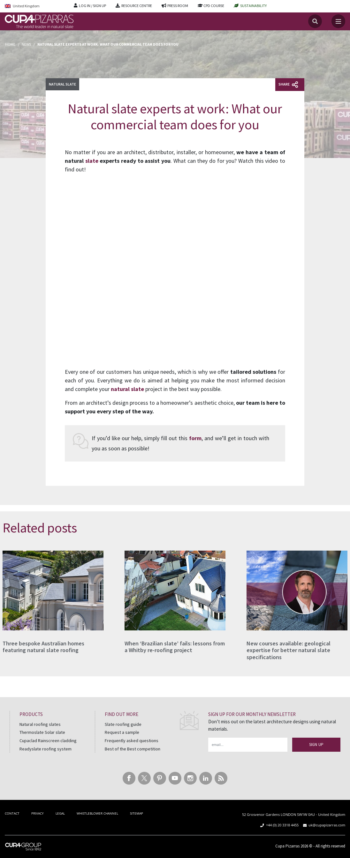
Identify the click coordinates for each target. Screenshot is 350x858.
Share (288, 84)
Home (10, 44)
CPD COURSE (213, 5)
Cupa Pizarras (287, 846)
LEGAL (60, 813)
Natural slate (62, 84)
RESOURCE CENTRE (136, 5)
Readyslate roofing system (45, 749)
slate (91, 160)
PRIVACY (37, 813)
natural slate (127, 389)
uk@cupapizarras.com (326, 825)
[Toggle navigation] (338, 21)
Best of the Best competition (132, 749)
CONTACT (12, 813)
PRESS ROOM (177, 5)
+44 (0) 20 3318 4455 (282, 825)
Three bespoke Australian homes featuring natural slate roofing (43, 647)
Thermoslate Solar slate (42, 732)
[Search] (315, 21)
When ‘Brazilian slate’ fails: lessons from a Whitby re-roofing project (175, 647)
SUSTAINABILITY (253, 5)
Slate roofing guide (123, 724)
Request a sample (122, 732)
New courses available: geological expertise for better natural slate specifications (289, 650)
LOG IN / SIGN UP (92, 5)
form (195, 438)
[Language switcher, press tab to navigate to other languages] (34, 6)
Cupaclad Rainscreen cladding (48, 740)
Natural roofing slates (40, 724)
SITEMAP (136, 813)
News (26, 44)
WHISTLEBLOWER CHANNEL (97, 813)
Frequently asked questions (131, 740)
